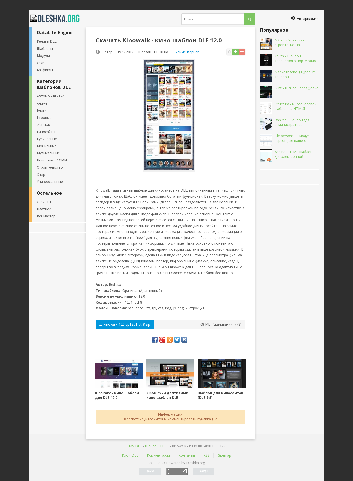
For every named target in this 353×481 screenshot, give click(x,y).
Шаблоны (45, 48)
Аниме (42, 103)
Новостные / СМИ (52, 160)
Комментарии (158, 455)
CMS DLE (134, 446)
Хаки (40, 62)
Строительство (50, 167)
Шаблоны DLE (157, 446)
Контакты (186, 455)
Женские (44, 124)
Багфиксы (45, 69)
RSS (206, 455)
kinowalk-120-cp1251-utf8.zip (124, 324)
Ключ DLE (130, 455)
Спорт (42, 174)
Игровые (44, 117)
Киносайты (46, 131)
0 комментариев (186, 52)
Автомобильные (50, 96)
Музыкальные (48, 153)
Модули (43, 55)
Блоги (42, 110)
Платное (44, 209)
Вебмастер (46, 216)
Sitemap (224, 455)
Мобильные (47, 146)
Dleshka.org (57, 18)
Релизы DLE (47, 41)
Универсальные (50, 181)
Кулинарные (47, 138)
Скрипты (44, 202)
